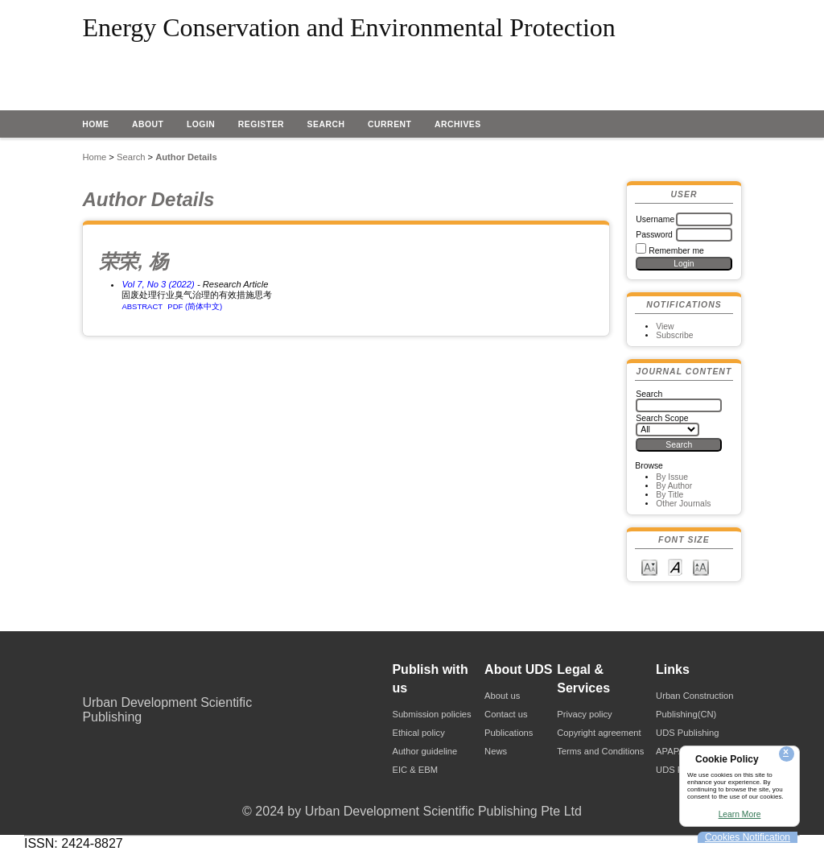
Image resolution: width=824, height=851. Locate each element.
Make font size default (675, 566)
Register (261, 124)
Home (95, 124)
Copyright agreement (599, 732)
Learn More (740, 814)
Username (655, 219)
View (665, 326)
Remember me (676, 250)
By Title (669, 494)
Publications (508, 732)
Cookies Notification (747, 837)
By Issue (672, 477)
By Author (674, 485)
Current (389, 124)
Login (201, 124)
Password (654, 234)
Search (326, 124)
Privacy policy (584, 714)
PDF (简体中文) (194, 306)
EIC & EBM (415, 770)
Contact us (505, 714)
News (495, 751)
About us (502, 695)
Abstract (142, 306)
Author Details (185, 157)
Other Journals (683, 503)
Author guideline (424, 751)
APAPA (670, 751)
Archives (458, 124)
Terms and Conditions (600, 751)
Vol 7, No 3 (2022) (158, 284)
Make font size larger (701, 566)
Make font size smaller (649, 566)
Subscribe (674, 335)
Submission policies (431, 714)
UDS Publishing (687, 732)
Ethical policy (418, 732)
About (148, 124)
